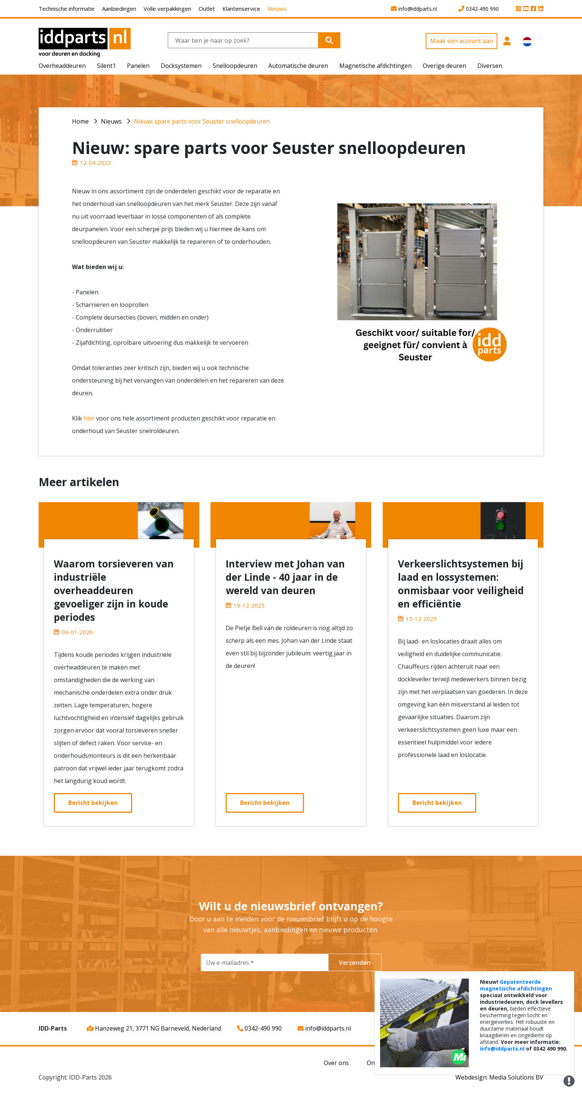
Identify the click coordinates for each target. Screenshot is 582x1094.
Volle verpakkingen (167, 8)
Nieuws (277, 8)
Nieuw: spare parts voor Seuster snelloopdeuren (202, 121)
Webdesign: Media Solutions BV (499, 1077)
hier (89, 418)
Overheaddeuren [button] (62, 66)
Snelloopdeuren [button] (235, 66)
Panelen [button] (138, 66)
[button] (507, 45)
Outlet (207, 8)
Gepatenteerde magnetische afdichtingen (516, 985)
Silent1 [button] (106, 66)
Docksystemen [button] (181, 66)
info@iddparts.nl (324, 1028)
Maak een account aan (461, 41)
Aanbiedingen (119, 8)
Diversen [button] (489, 66)
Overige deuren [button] (444, 66)
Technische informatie (67, 8)
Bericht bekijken (93, 803)
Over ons (336, 1063)
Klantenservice (241, 8)
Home (80, 121)
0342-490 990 (259, 1028)
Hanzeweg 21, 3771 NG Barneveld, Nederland (154, 1028)
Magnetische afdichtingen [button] (375, 66)
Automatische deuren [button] (298, 66)
